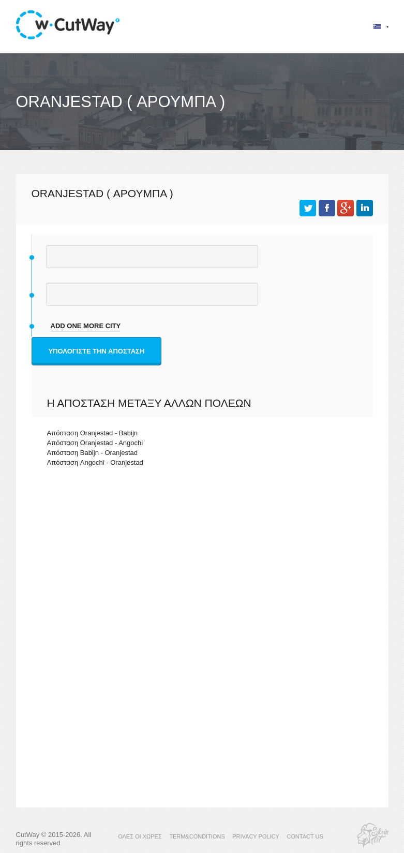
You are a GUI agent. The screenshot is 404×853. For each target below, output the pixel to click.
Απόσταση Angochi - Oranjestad (95, 462)
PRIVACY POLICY (255, 836)
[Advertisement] (202, 564)
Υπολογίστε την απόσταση (97, 351)
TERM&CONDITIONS (197, 836)
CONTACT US (305, 836)
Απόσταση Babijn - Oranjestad (92, 453)
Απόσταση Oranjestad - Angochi (95, 443)
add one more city (86, 326)
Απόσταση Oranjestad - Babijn (92, 433)
